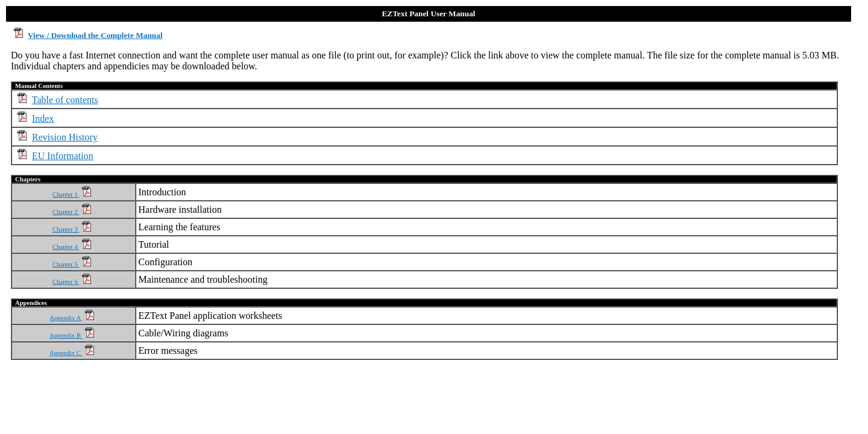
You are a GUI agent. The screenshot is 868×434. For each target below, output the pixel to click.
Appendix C (71, 353)
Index (43, 118)
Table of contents (65, 100)
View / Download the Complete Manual (95, 35)
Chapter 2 (71, 212)
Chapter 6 (71, 281)
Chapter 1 (71, 194)
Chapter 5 (71, 264)
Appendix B (71, 335)
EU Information (62, 156)
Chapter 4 (71, 247)
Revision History (65, 137)
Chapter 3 (71, 229)
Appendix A (71, 318)
